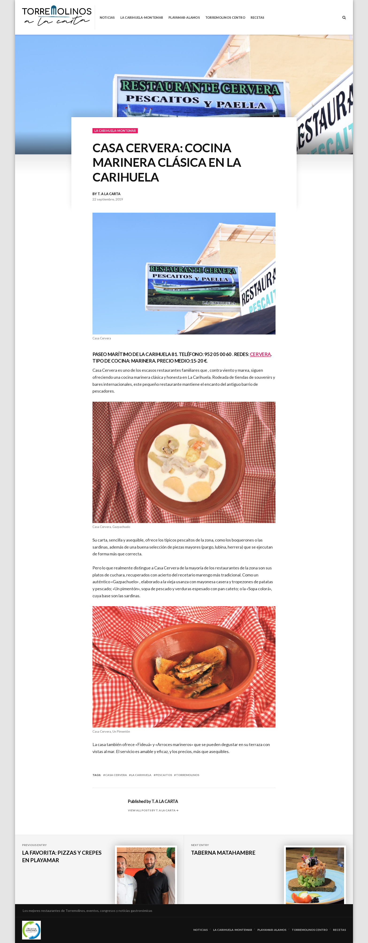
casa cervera (116, 775)
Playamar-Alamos (184, 17)
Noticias (107, 17)
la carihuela (141, 775)
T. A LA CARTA (109, 194)
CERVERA (260, 354)
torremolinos (187, 775)
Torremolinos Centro (225, 17)
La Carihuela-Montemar (141, 17)
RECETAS (257, 17)
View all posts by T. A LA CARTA (152, 810)
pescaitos (164, 775)
